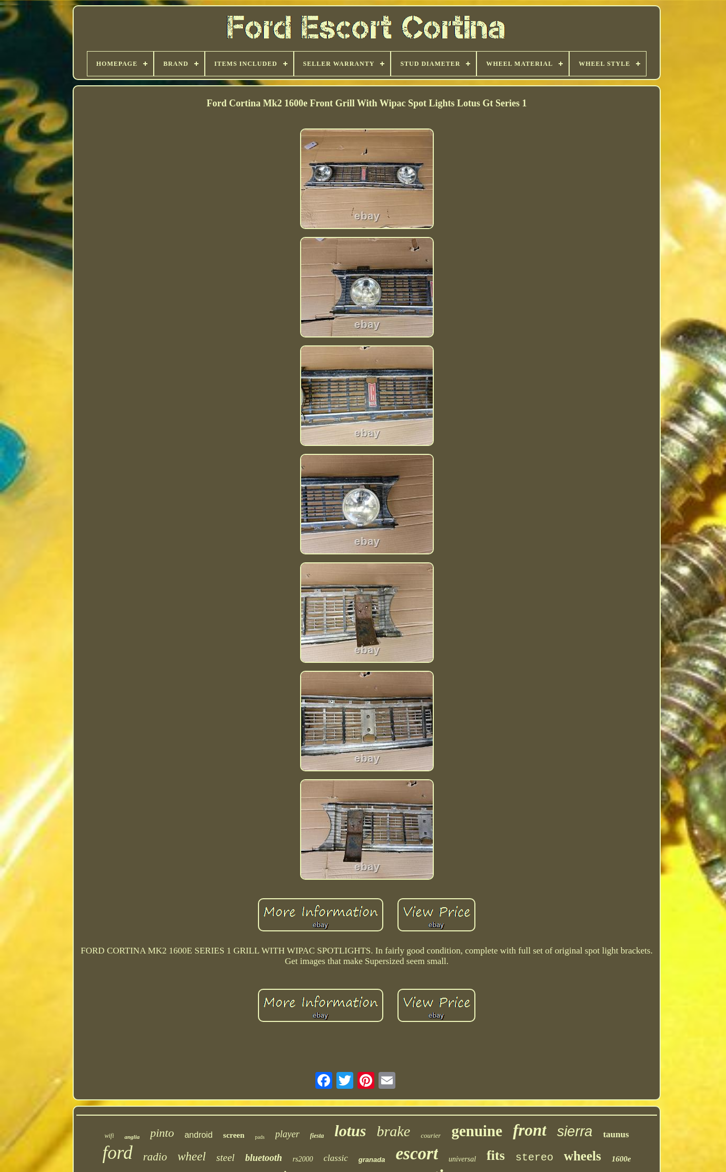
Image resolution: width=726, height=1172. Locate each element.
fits (495, 1155)
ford (118, 1153)
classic (336, 1158)
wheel (191, 1156)
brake (393, 1131)
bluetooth (263, 1158)
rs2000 (303, 1159)
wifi (109, 1135)
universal (462, 1159)
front (529, 1130)
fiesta (317, 1135)
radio (155, 1156)
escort (416, 1153)
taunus (616, 1134)
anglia (132, 1137)
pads (259, 1137)
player (287, 1134)
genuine (476, 1131)
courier (431, 1135)
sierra (575, 1131)
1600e (621, 1159)
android (198, 1134)
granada (372, 1160)
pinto (162, 1132)
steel (225, 1157)
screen (234, 1135)
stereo (534, 1157)
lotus (350, 1130)
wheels (582, 1156)
